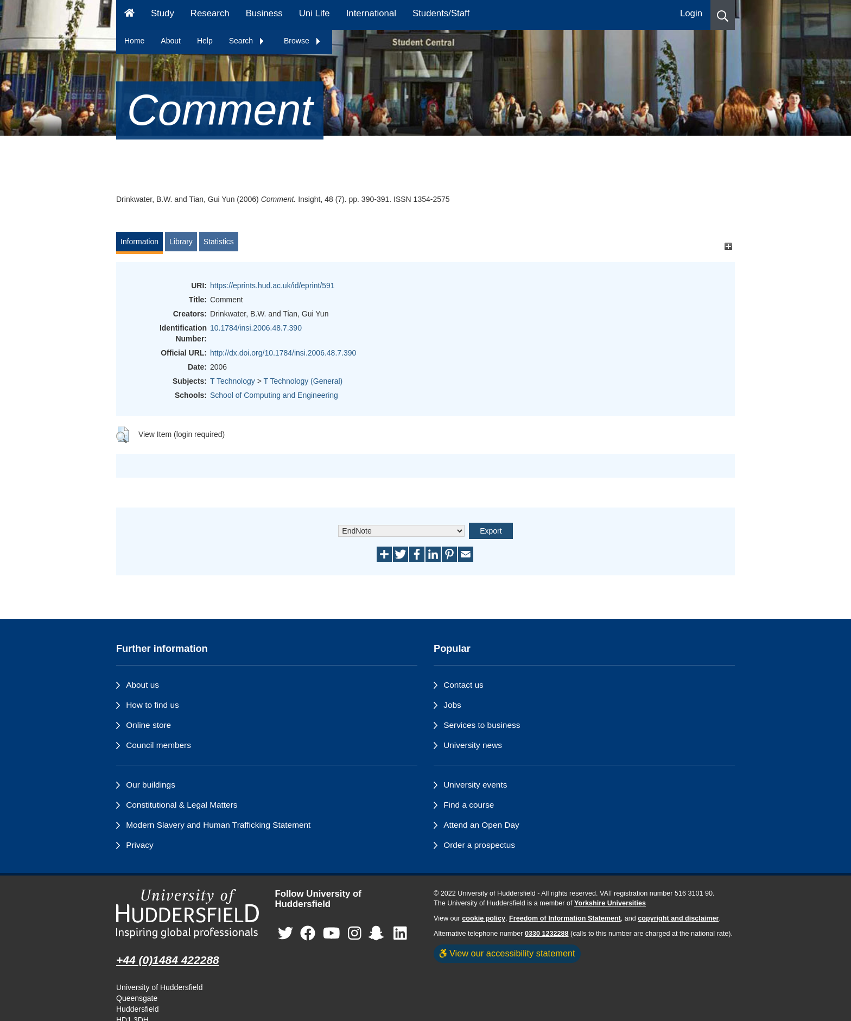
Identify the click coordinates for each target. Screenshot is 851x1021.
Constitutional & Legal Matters (181, 804)
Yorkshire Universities (610, 903)
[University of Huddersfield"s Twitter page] (285, 933)
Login (691, 13)
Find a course (468, 804)
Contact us (463, 684)
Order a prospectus (479, 844)
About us (142, 684)
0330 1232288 (547, 933)
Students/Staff (440, 13)
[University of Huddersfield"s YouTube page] (331, 933)
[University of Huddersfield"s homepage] (187, 913)
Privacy (139, 844)
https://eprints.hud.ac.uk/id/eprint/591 (272, 285)
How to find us (152, 704)
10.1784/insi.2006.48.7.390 (256, 328)
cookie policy (483, 918)
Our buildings (150, 784)
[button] (722, 15)
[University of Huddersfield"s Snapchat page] (378, 933)
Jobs (452, 704)
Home (134, 40)
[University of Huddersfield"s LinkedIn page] (400, 933)
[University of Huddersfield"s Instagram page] (354, 933)
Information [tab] (139, 241)
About (171, 40)
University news (472, 745)
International (371, 13)
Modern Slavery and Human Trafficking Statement (218, 824)
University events (475, 784)
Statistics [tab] (219, 241)
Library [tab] (181, 241)
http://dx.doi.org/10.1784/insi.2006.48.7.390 (283, 352)
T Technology (232, 381)
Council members (158, 745)
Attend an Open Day (481, 824)
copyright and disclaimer (678, 918)
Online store (148, 725)
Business (264, 13)
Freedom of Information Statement (565, 918)
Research (210, 13)
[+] (728, 247)
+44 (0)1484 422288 (167, 960)
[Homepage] (129, 15)
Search (247, 40)
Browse (302, 40)
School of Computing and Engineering (274, 395)
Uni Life (314, 13)
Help (205, 40)
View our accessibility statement (507, 953)
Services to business (481, 725)
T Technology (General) (302, 381)
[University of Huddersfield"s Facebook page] (307, 933)
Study (162, 13)
